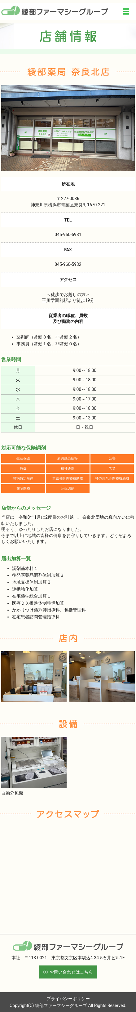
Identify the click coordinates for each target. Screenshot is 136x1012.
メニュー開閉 (126, 11)
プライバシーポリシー (68, 998)
